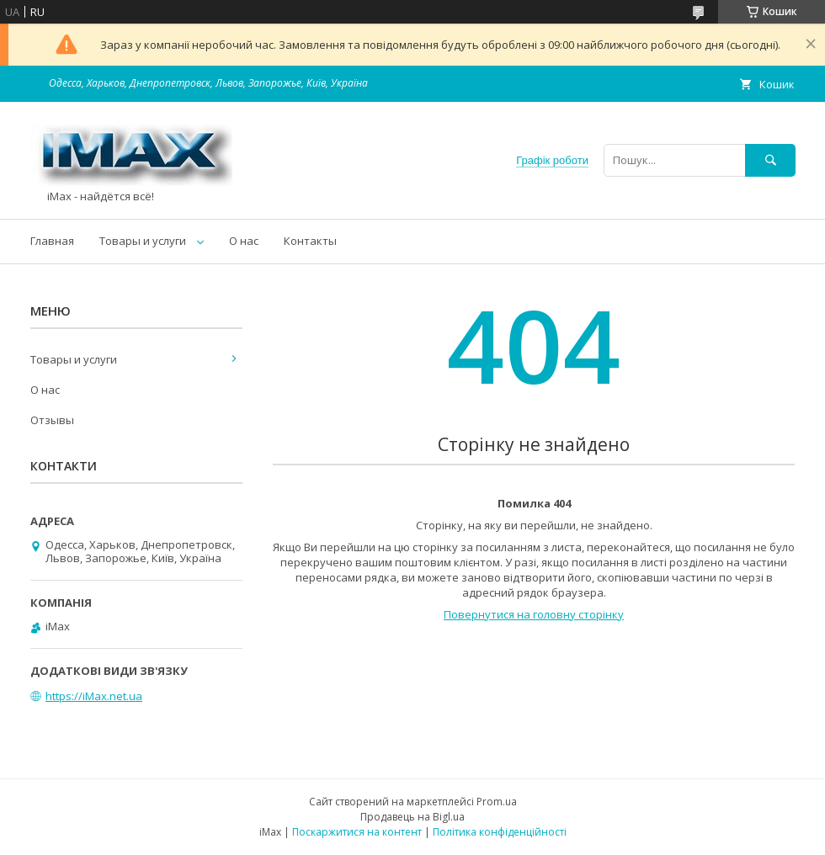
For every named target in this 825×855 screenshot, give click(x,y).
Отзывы (52, 420)
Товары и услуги (142, 240)
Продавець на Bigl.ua (412, 817)
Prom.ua (496, 801)
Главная (52, 240)
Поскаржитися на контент (357, 832)
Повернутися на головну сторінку (534, 614)
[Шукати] (770, 160)
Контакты (310, 240)
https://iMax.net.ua (93, 696)
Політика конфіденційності (500, 832)
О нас (243, 240)
